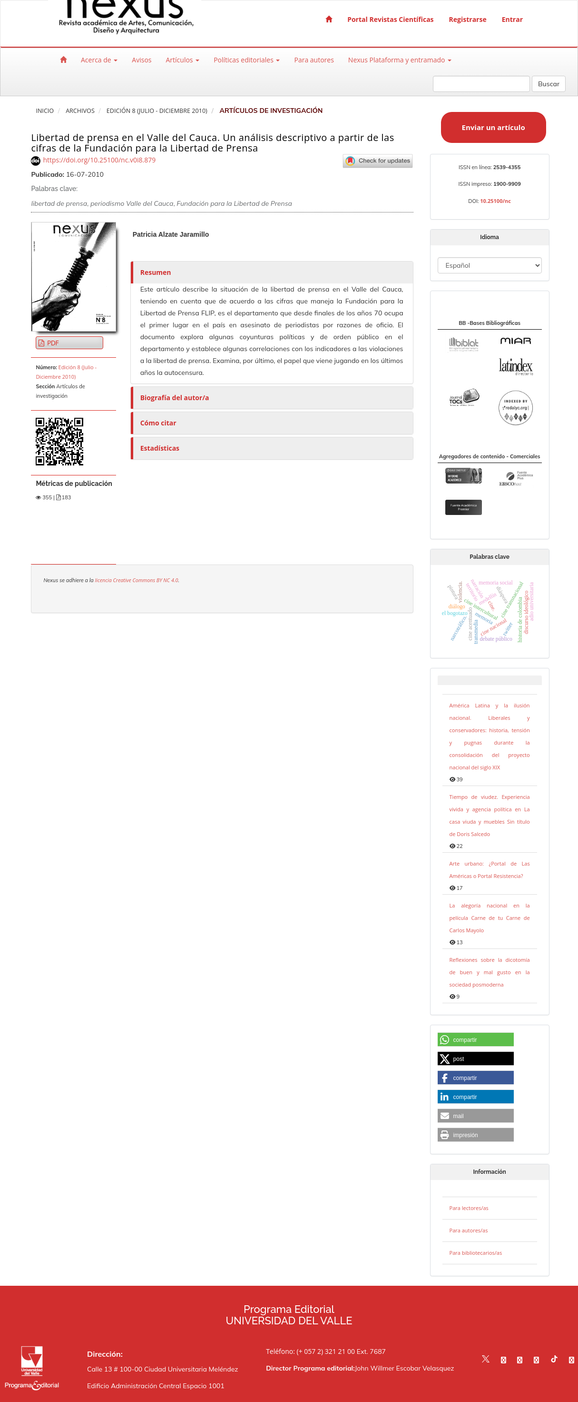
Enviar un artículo (493, 127)
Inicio (45, 111)
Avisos (141, 59)
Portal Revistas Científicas (390, 19)
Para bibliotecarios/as (476, 1252)
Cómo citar (158, 422)
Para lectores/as (469, 1207)
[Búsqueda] (481, 84)
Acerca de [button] (99, 59)
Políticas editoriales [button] (247, 59)
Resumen (155, 272)
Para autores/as (469, 1230)
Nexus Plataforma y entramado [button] (399, 59)
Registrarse (468, 19)
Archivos (80, 111)
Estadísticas (159, 448)
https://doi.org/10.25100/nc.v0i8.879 (99, 159)
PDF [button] (52, 342)
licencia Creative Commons (126, 580)
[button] (476, 1040)
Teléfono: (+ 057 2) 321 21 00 (310, 1351)
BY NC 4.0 (167, 580)
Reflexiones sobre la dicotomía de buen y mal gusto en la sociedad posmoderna (490, 972)
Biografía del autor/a (174, 397)
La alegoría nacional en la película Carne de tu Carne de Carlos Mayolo (490, 918)
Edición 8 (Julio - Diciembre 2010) (157, 111)
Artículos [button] (182, 59)
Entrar (512, 19)
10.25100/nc (495, 200)
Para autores (313, 59)
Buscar (548, 84)
